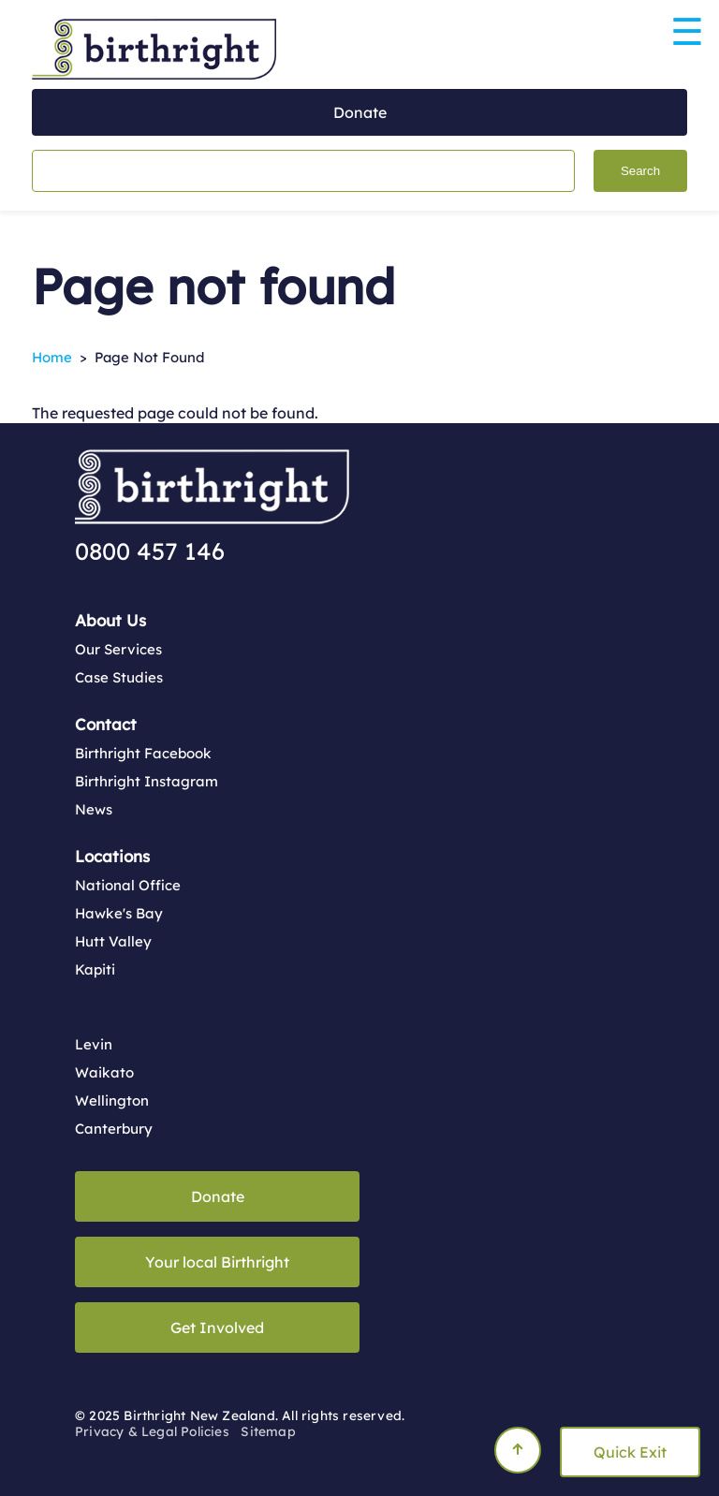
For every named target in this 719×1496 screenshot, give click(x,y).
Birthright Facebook (143, 753)
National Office (128, 885)
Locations (112, 856)
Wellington (112, 1100)
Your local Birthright (217, 1262)
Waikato (104, 1072)
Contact (106, 724)
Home (52, 357)
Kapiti (95, 969)
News (93, 809)
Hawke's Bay (119, 913)
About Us (110, 620)
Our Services (118, 649)
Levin (93, 1044)
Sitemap (268, 1431)
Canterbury (114, 1128)
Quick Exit (630, 1452)
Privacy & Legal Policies (152, 1431)
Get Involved (217, 1327)
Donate (360, 112)
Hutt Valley (113, 941)
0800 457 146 (150, 551)
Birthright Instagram (146, 781)
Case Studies (119, 677)
